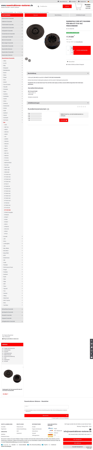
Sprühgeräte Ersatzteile (7, 312)
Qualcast (5, 274)
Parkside (5, 264)
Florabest (5, 89)
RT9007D (6, 226)
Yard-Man (5, 305)
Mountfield (6, 253)
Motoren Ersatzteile (6, 39)
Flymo (4, 91)
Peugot (5, 269)
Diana (4, 75)
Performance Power (8, 267)
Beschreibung (58, 15)
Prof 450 (6, 165)
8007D (6, 150)
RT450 (5, 219)
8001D (6, 148)
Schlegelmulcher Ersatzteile (8, 321)
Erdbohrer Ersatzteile (7, 21)
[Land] (88, 1)
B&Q (4, 65)
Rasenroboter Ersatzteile (8, 18)
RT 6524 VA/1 (7, 200)
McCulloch (5, 250)
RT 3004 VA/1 (7, 188)
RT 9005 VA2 (7, 205)
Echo (4, 79)
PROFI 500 (7, 169)
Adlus (4, 60)
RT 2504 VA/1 (7, 179)
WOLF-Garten (6, 300)
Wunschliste (70, 61)
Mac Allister (6, 248)
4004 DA (6, 131)
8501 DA (6, 153)
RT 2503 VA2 (7, 176)
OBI (4, 260)
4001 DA (6, 127)
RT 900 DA (6, 203)
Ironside (5, 236)
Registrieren (3, 429)
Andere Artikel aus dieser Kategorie (75, 64)
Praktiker (5, 272)
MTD (4, 255)
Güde (4, 110)
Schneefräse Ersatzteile (7, 309)
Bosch (4, 72)
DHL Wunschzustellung (35, 444)
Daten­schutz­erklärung (21, 429)
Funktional (53, 444)
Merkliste (3, 434)
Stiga (4, 281)
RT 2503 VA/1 (7, 174)
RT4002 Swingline (8, 212)
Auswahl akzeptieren (77, 446)
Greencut (5, 103)
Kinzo (4, 241)
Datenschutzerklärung (9, 356)
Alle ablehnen (77, 443)
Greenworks (6, 105)
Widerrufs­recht (20, 426)
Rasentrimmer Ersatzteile (8, 12)
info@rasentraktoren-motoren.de (10, 338)
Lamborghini (6, 243)
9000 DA (6, 155)
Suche (67, 6)
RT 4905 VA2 (7, 198)
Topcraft (5, 288)
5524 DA (6, 141)
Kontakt (6, 361)
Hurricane (5, 120)
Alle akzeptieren (77, 439)
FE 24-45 (6, 160)
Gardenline (6, 96)
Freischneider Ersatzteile (7, 24)
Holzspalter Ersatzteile (7, 30)
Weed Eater (6, 298)
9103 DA (6, 158)
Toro (4, 291)
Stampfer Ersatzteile (7, 315)
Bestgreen (5, 68)
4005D (6, 134)
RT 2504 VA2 (7, 181)
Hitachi (5, 115)
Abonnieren (55, 415)
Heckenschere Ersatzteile (8, 27)
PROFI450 (6, 172)
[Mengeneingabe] (68, 50)
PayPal (46, 444)
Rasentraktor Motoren (7, 55)
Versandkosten (79, 41)
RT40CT (6, 217)
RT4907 (6, 221)
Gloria (4, 101)
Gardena (5, 94)
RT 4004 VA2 (7, 193)
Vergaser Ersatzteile (6, 318)
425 (5, 136)
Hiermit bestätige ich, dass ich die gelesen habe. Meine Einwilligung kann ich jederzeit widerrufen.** (46, 411)
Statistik (13, 444)
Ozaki (4, 262)
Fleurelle (5, 86)
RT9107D (6, 229)
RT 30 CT (6, 184)
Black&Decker (6, 70)
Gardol (5, 98)
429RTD (6, 139)
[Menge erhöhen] (72, 48)
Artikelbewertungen (80, 15)
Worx (4, 302)
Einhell (4, 82)
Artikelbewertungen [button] (58, 103)
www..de (17, 6)
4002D (6, 129)
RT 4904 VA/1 (7, 195)
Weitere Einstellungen (6, 446)
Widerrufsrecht (7, 354)
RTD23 (6, 231)
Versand (6, 351)
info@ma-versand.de (33, 97)
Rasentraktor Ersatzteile (7, 52)
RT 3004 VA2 (7, 191)
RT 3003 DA (7, 186)
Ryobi (4, 276)
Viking (4, 295)
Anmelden (3, 426)
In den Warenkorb (80, 50)
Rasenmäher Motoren (7, 49)
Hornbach (5, 117)
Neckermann (6, 257)
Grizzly (5, 108)
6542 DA (6, 143)
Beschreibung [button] (58, 73)
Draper (5, 77)
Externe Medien (22, 444)
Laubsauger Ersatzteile (7, 36)
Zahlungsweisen (8, 353)
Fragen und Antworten (9, 348)
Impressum (6, 359)
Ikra (15, 12)
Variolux (5, 293)
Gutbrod (5, 113)
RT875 (5, 224)
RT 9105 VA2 (19, 12)
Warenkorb (3, 436)
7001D (6, 146)
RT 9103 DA (7, 207)
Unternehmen (7, 350)
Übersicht (35, 15)
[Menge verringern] (72, 52)
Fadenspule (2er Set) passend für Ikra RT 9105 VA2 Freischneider (12, 390)
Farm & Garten (6, 84)
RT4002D (6, 214)
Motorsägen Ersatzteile (7, 43)
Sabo (4, 279)
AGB (5, 358)
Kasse (7, 436)
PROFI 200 (7, 167)
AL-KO (4, 63)
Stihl (4, 283)
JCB (4, 238)
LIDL (4, 246)
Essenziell (6, 444)
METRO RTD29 (7, 162)
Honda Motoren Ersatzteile (8, 33)
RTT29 (5, 233)
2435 (5, 124)
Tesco (4, 286)
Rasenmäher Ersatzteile (7, 46)
